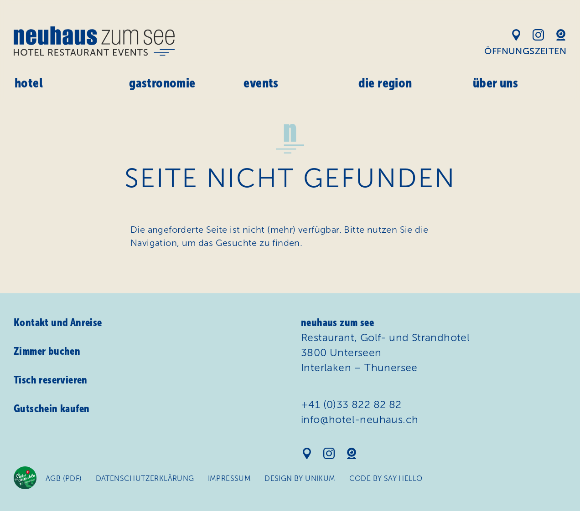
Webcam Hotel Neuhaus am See (560, 35)
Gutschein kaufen (51, 408)
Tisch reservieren (51, 380)
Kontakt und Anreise (58, 322)
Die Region (385, 83)
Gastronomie (162, 83)
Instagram (538, 35)
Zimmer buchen (47, 351)
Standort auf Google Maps (516, 35)
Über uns (495, 83)
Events (260, 83)
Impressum (229, 478)
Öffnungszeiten (525, 51)
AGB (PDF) (64, 478)
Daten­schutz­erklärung (145, 478)
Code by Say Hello (386, 478)
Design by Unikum (299, 478)
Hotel (29, 83)
